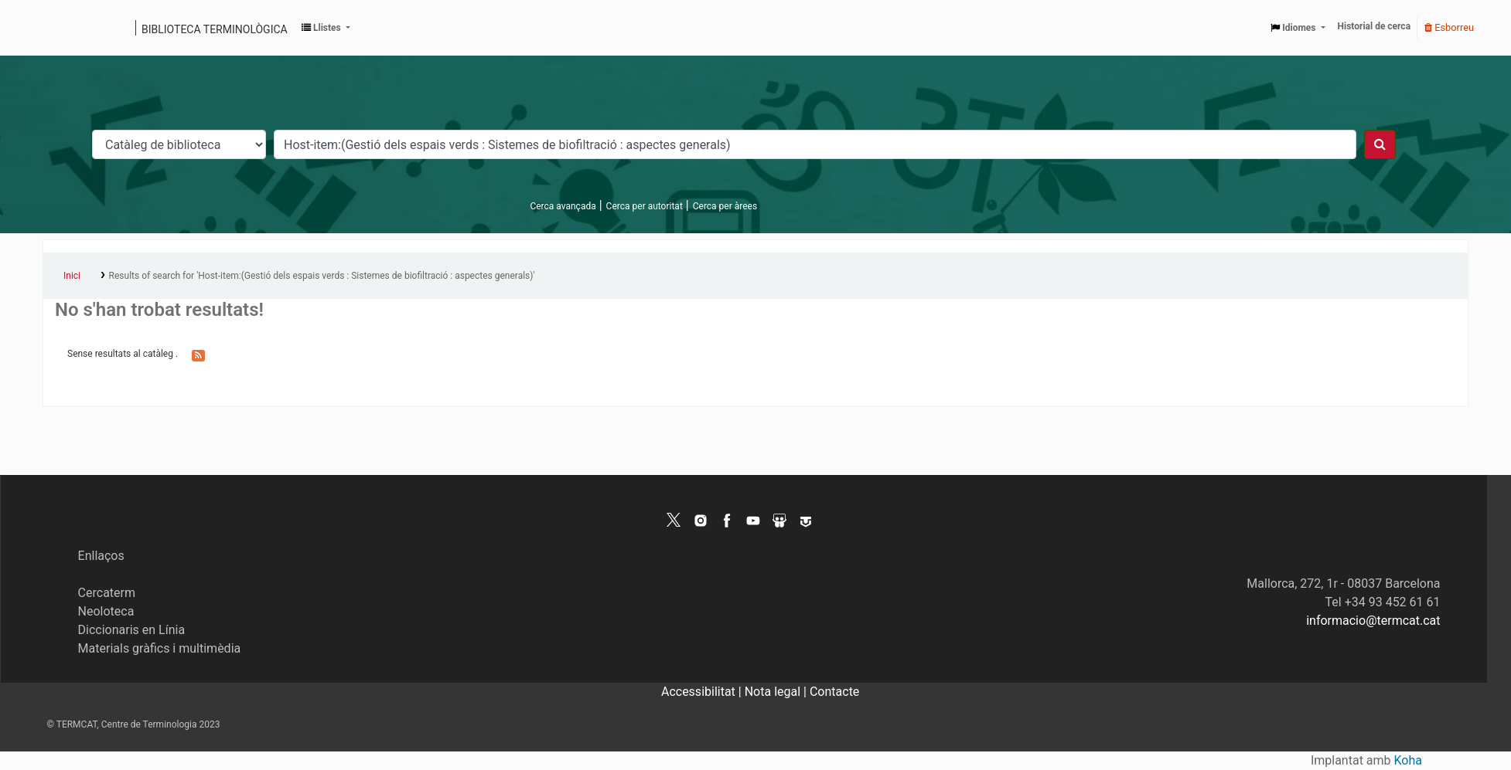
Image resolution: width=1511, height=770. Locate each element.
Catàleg (60, 27)
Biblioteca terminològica (215, 29)
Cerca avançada (562, 206)
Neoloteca (106, 611)
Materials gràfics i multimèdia (159, 648)
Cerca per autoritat (644, 206)
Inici (71, 275)
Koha (1408, 760)
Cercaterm (106, 592)
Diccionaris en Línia (132, 629)
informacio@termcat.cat (1373, 620)
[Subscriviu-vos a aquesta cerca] (198, 354)
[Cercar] (1380, 144)
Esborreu (1449, 27)
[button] (325, 28)
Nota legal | (777, 691)
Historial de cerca (1374, 26)
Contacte (834, 691)
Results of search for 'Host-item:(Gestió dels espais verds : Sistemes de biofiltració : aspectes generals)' (322, 275)
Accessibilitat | (703, 691)
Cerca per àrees (725, 206)
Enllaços (101, 555)
